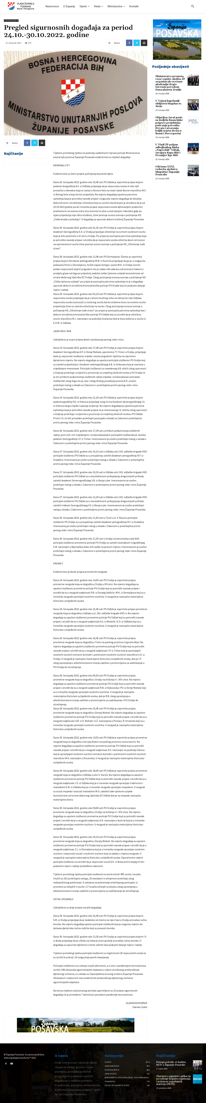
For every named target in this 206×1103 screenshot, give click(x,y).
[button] (192, 6)
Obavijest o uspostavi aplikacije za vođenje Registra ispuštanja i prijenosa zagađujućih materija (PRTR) (173, 1080)
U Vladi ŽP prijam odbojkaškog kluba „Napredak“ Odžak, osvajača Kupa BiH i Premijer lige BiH (167, 150)
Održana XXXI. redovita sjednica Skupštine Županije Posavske (167, 170)
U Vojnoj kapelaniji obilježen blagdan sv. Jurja (168, 103)
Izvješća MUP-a (11, 20)
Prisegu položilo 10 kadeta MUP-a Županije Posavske (171, 1063)
